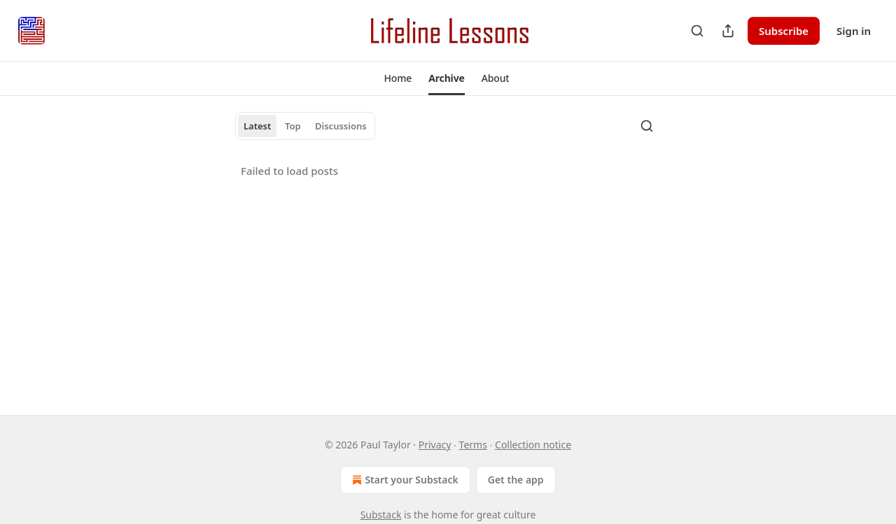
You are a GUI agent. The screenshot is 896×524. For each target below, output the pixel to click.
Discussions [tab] (341, 126)
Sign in (853, 31)
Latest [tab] (257, 126)
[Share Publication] (728, 31)
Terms (473, 444)
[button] (397, 78)
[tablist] (305, 126)
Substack (381, 514)
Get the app (516, 479)
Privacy (435, 444)
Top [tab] (293, 126)
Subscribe (783, 31)
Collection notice (533, 444)
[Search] (697, 31)
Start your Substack (403, 480)
